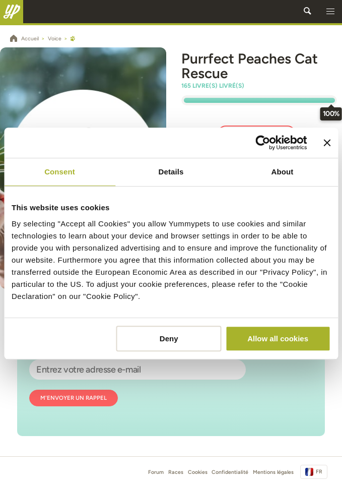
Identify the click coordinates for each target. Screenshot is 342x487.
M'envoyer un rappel (73, 397)
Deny (169, 338)
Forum (156, 472)
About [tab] (282, 171)
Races (175, 472)
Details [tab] (171, 171)
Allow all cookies (277, 338)
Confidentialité (230, 472)
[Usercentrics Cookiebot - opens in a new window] (263, 142)
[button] (330, 11)
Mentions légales (273, 472)
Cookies (198, 472)
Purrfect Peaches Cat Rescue (249, 66)
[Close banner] (326, 142)
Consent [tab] (59, 171)
